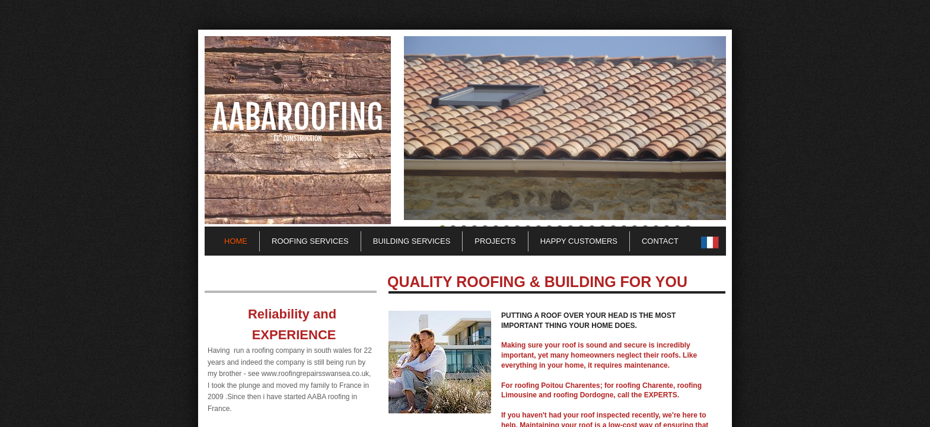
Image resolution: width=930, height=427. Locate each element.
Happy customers (578, 241)
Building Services (412, 241)
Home (235, 241)
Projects (494, 241)
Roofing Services (310, 241)
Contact (660, 241)
